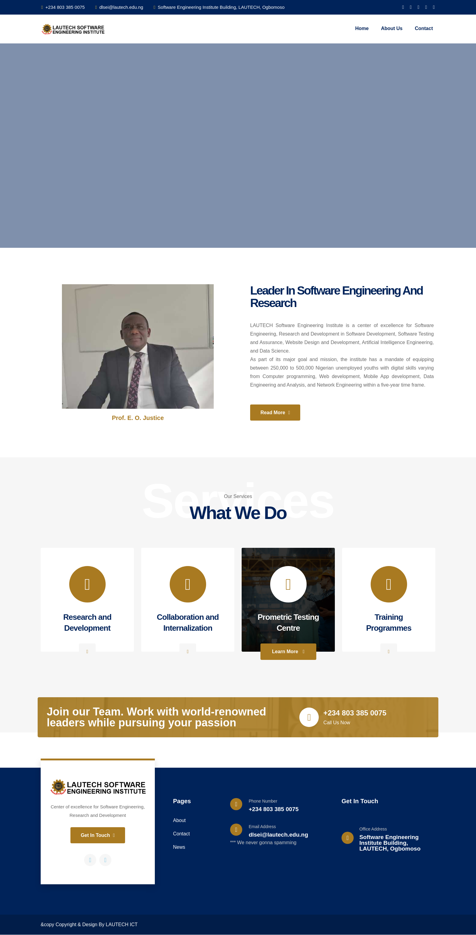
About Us (392, 28)
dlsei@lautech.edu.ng (119, 7)
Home (362, 28)
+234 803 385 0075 (63, 7)
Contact (424, 28)
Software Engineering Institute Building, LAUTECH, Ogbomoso (219, 7)
